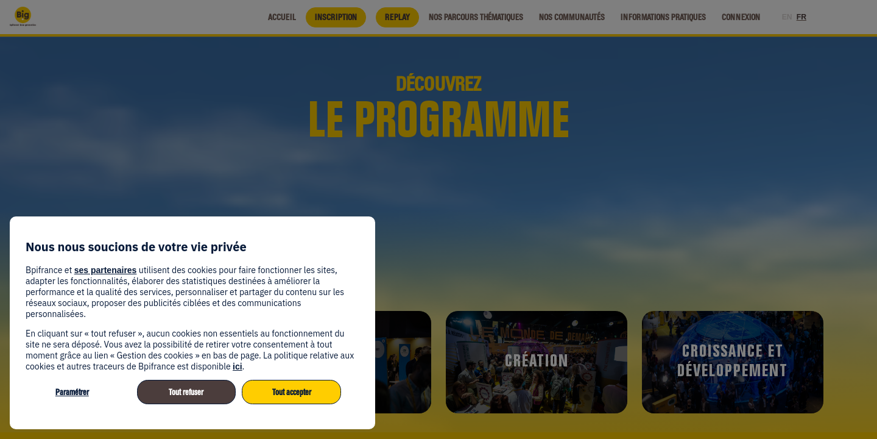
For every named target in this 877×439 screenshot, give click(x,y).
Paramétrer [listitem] (72, 392)
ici (237, 366)
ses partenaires (105, 270)
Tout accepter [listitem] (291, 392)
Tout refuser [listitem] (186, 392)
